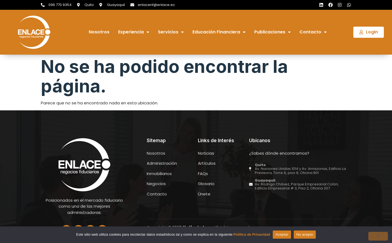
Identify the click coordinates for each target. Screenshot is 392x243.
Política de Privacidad (252, 234)
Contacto (313, 32)
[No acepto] (378, 236)
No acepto (304, 234)
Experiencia (133, 32)
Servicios (171, 32)
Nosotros (99, 32)
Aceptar (281, 234)
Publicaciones (272, 32)
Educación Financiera (219, 32)
